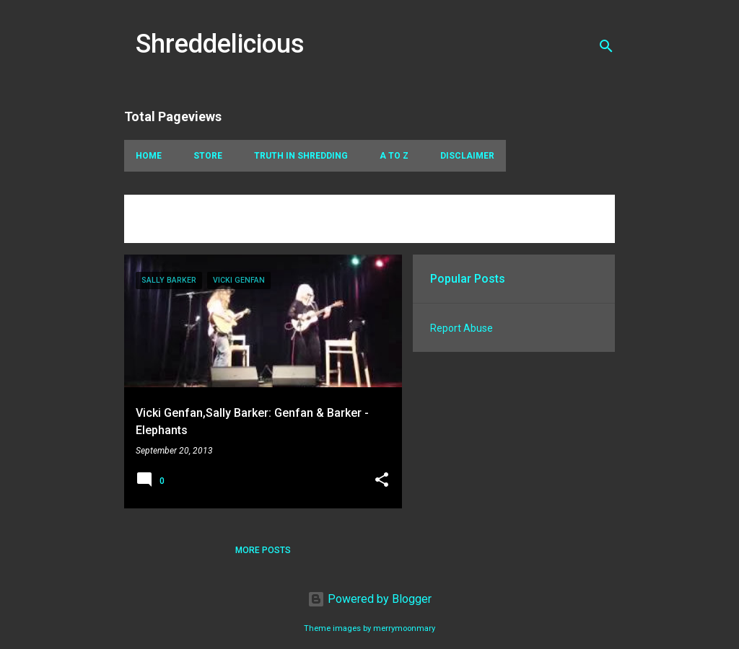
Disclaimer (467, 156)
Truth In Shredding (301, 156)
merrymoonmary (404, 628)
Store (207, 156)
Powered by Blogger (369, 599)
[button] (381, 481)
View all (154, 229)
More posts (263, 550)
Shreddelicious (220, 44)
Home (149, 156)
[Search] (606, 46)
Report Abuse (461, 328)
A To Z (394, 156)
